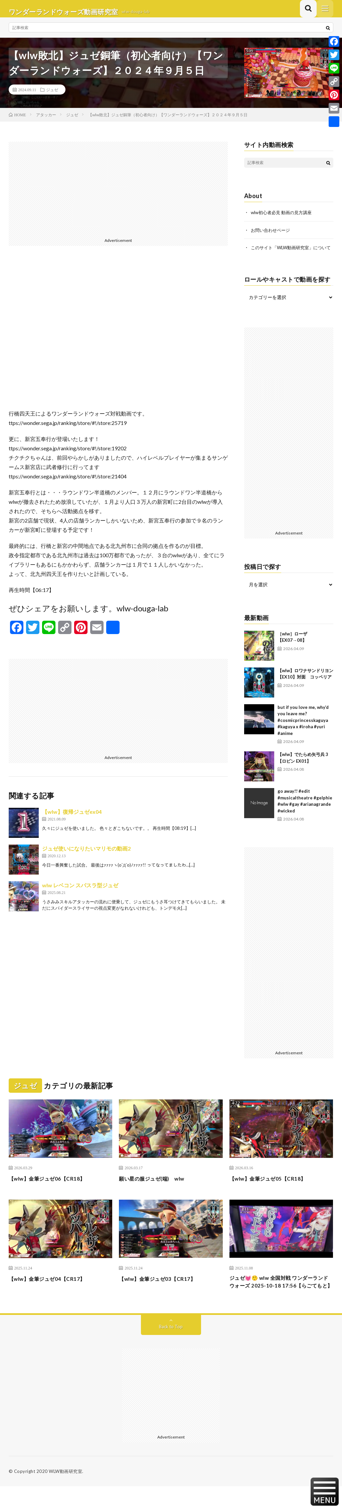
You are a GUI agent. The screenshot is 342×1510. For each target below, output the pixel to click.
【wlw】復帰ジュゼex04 (72, 817)
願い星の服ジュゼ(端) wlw (158, 1191)
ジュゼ (52, 96)
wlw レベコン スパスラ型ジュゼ (80, 891)
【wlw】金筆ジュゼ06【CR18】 (53, 1191)
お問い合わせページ (272, 236)
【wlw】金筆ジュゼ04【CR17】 (53, 1291)
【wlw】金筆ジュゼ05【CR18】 (274, 1191)
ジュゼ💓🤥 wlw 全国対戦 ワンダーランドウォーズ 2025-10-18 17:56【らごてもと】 (278, 1300)
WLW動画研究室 (65, 1495)
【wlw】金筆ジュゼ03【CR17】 (163, 1291)
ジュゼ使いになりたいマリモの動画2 (86, 854)
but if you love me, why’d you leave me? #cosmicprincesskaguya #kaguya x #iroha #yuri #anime (303, 732)
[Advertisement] (118, 194)
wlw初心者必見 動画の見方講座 (283, 218)
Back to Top (170, 1350)
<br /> (118, 339)
